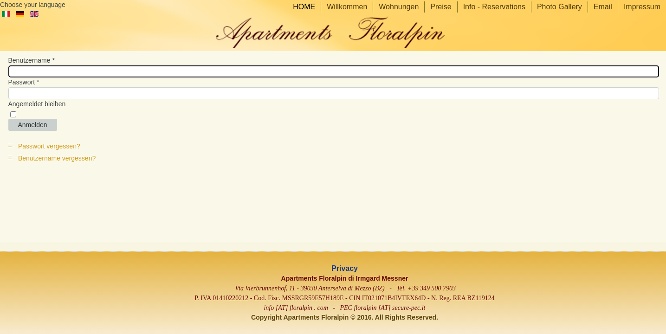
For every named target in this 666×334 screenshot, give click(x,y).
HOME (304, 7)
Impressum (642, 7)
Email (603, 7)
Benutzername (31, 60)
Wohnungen (399, 7)
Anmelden (32, 124)
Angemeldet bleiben (37, 104)
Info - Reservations (494, 7)
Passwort (23, 82)
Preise (440, 7)
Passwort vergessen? (49, 146)
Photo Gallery (559, 7)
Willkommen (347, 7)
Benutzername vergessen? (57, 158)
